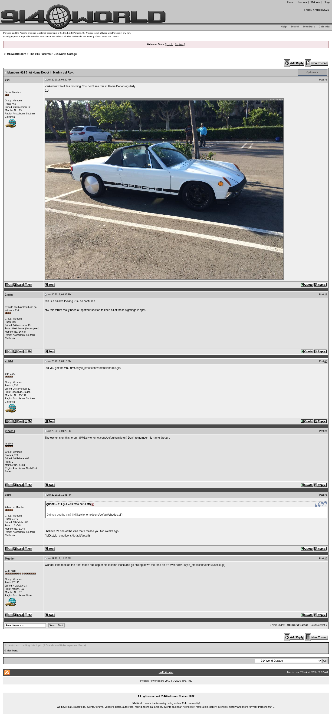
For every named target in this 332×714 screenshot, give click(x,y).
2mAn (9, 294)
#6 (326, 558)
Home (290, 2)
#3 (326, 361)
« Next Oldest (277, 625)
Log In (170, 44)
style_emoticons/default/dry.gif (70, 535)
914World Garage (65, 54)
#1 (326, 79)
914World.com (16, 54)
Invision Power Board (152, 680)
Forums (302, 2)
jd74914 (10, 431)
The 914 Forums (40, 54)
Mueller (10, 558)
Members (309, 26)
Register (179, 44)
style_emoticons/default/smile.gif (106, 437)
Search (294, 26)
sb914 (9, 361)
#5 (326, 495)
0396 (8, 495)
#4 (326, 431)
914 (7, 79)
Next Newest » (318, 625)
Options (311, 72)
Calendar (325, 26)
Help (284, 26)
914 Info (315, 2)
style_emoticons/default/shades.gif (98, 368)
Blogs (327, 2)
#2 (326, 294)
